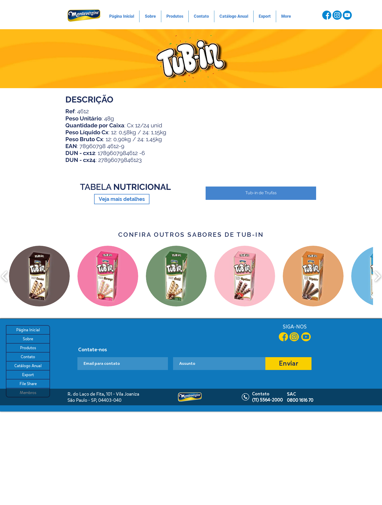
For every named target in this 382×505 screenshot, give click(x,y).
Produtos (28, 348)
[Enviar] (288, 363)
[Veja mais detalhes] (121, 199)
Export (28, 374)
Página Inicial (28, 330)
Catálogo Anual (28, 365)
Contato (28, 356)
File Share (28, 383)
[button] (261, 144)
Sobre (28, 339)
